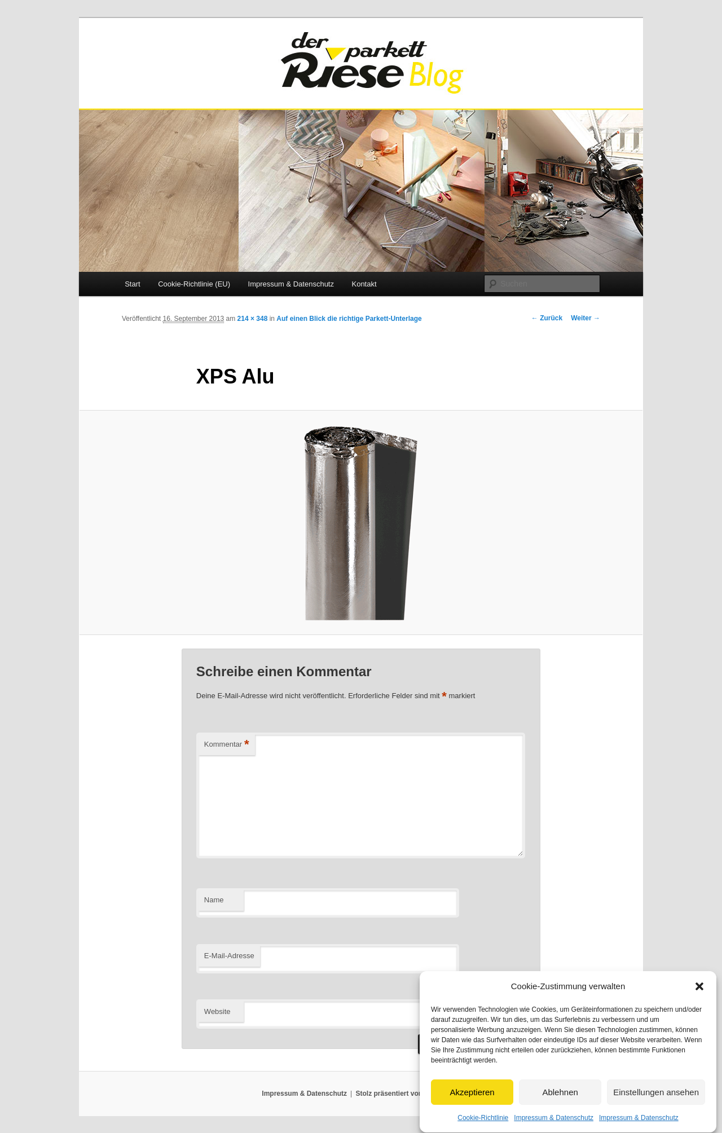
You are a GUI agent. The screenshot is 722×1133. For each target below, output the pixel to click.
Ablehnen (560, 1106)
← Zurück (546, 318)
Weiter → (585, 318)
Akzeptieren (472, 1106)
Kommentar (226, 745)
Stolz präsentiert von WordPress (408, 1093)
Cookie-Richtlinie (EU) (194, 284)
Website (217, 1011)
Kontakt (363, 284)
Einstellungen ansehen (656, 1106)
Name (214, 900)
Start (132, 284)
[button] (699, 1000)
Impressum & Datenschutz (291, 284)
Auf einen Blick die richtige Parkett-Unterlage (348, 319)
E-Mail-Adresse (229, 955)
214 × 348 (252, 319)
